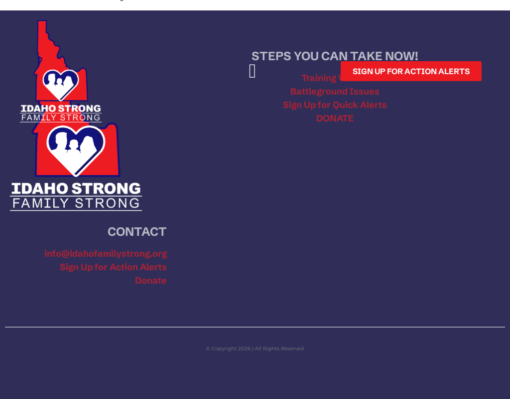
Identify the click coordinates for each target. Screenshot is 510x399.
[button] (252, 71)
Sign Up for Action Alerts (113, 267)
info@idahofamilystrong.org (105, 253)
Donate (151, 280)
